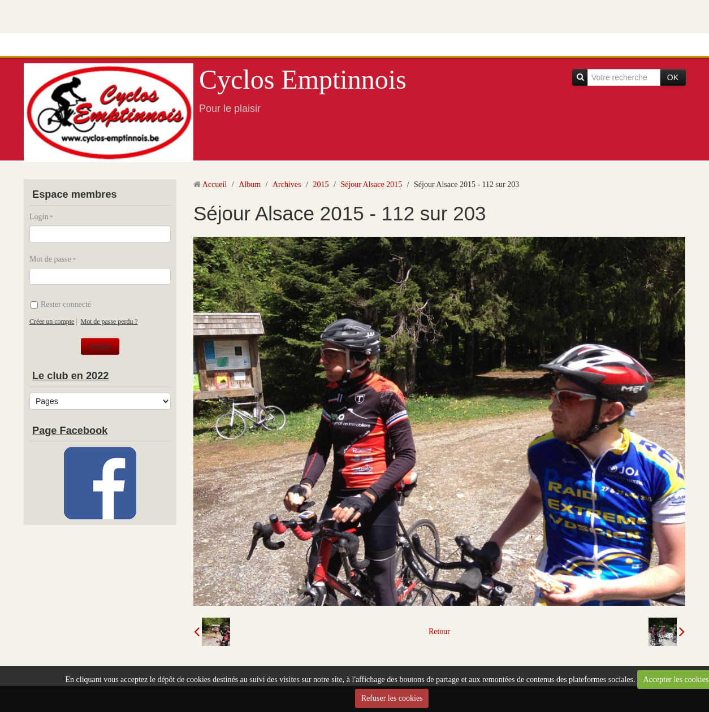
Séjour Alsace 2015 (371, 184)
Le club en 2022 (70, 375)
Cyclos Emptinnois (303, 79)
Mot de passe (50, 259)
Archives (287, 184)
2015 (320, 184)
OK (672, 77)
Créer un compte (51, 321)
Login (38, 216)
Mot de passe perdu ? (109, 321)
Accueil (214, 184)
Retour (439, 631)
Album (250, 184)
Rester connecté (61, 304)
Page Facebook (69, 430)
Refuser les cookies (392, 698)
